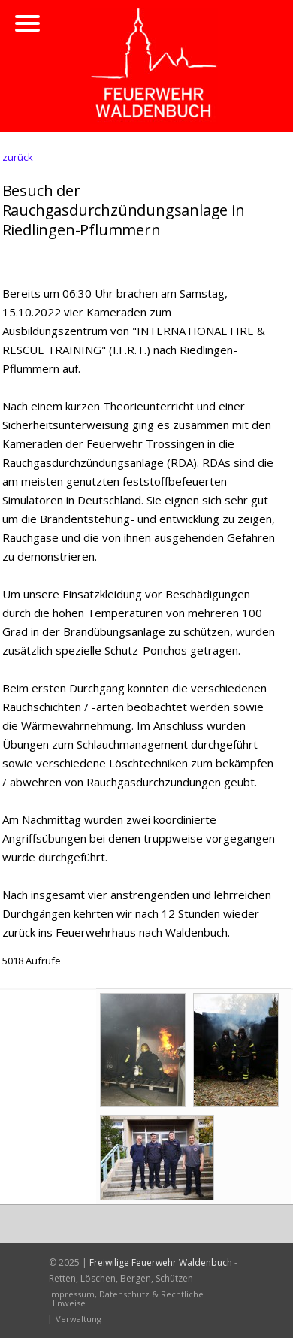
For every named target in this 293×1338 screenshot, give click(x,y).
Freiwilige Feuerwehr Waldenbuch (160, 1262)
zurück (17, 157)
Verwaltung (78, 1318)
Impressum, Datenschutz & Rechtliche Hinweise (126, 1298)
